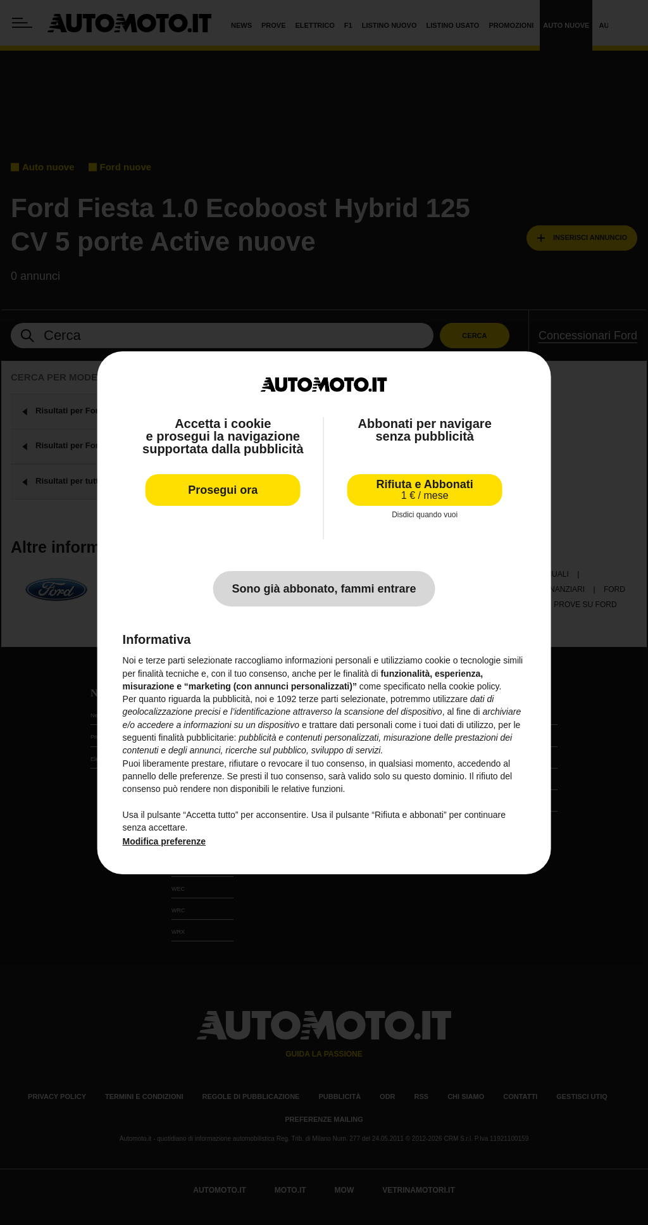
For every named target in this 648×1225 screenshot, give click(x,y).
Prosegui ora (223, 490)
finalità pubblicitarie (196, 737)
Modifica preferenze (164, 841)
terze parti (318, 699)
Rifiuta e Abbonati (425, 489)
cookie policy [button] (474, 686)
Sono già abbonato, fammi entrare (324, 588)
